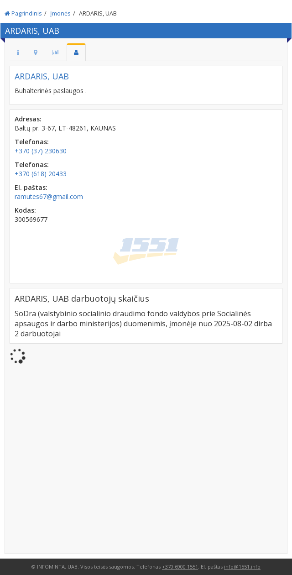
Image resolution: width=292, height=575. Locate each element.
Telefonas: (32, 141)
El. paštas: (31, 187)
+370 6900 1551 (180, 566)
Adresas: (28, 119)
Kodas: (25, 210)
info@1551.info (242, 566)
